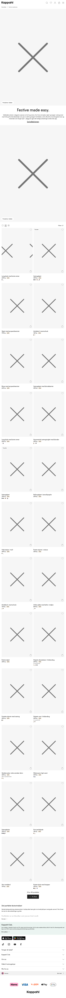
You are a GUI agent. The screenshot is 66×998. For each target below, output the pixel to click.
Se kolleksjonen (33, 122)
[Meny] (63, 3)
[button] (33, 897)
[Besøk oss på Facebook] (20, 944)
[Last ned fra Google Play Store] (19, 938)
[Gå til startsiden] (7, 2)
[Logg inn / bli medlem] (55, 3)
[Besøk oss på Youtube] (14, 944)
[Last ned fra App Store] (6, 938)
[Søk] (47, 3)
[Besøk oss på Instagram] (8, 944)
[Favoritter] (51, 3)
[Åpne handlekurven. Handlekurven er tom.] (59, 3)
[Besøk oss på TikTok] (2, 944)
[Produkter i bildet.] (33, 57)
